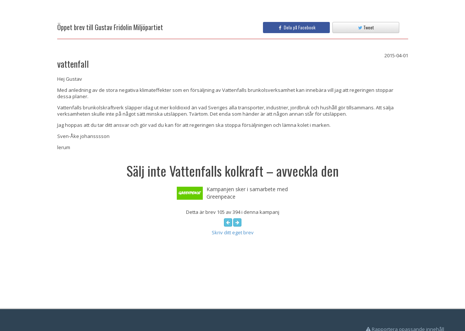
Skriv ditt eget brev (233, 232)
